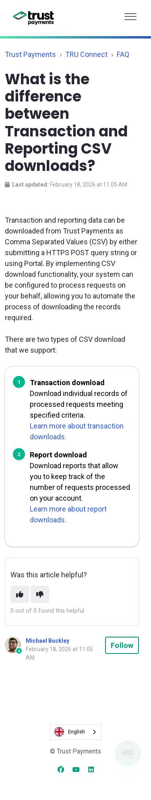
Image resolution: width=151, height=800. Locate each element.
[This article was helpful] (19, 594)
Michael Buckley (47, 641)
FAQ (123, 54)
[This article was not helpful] (40, 594)
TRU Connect (86, 54)
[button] (130, 14)
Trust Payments (30, 54)
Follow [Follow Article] (122, 645)
